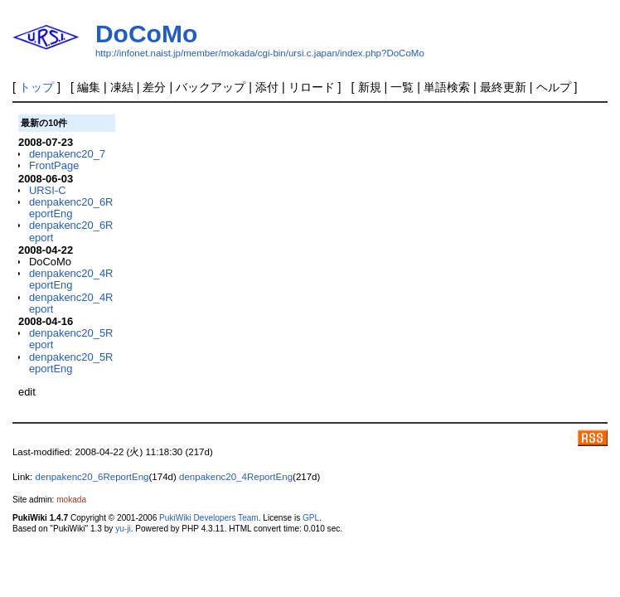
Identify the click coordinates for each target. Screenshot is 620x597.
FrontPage (54, 165)
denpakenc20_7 (67, 154)
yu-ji (122, 528)
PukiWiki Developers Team (209, 517)
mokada (71, 499)
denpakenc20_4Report (71, 303)
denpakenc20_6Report (71, 231)
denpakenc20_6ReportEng (71, 208)
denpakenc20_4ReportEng (71, 279)
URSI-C (47, 190)
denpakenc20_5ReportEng (71, 363)
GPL (311, 517)
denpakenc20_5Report (71, 339)
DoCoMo (146, 33)
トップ (36, 87)
